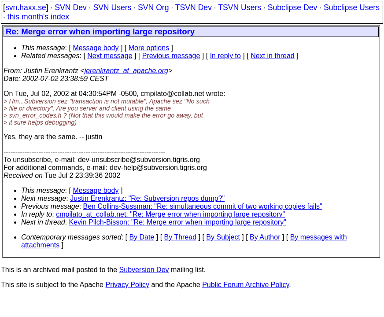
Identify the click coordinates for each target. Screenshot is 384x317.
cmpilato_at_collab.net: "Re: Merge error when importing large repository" (170, 214)
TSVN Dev (193, 7)
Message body (95, 48)
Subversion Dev (144, 269)
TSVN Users (239, 7)
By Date (141, 237)
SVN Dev (70, 7)
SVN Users (112, 7)
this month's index (38, 16)
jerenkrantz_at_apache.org (126, 70)
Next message (109, 55)
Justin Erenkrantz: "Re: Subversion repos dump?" (147, 198)
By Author (265, 237)
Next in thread (273, 55)
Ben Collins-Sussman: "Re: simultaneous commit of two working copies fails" (202, 206)
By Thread (180, 237)
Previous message (171, 55)
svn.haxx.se (25, 7)
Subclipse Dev (292, 7)
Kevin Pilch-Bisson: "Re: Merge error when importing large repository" (177, 222)
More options (149, 48)
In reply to (225, 55)
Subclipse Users (352, 7)
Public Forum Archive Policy (245, 284)
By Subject (223, 237)
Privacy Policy (127, 284)
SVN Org (153, 7)
